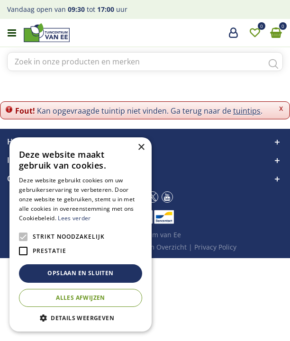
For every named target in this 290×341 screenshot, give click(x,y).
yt (167, 197)
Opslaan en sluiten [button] (80, 273)
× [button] (141, 147)
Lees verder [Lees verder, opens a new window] (74, 218)
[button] (80, 317)
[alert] (80, 234)
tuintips (247, 111)
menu (12, 33)
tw (152, 197)
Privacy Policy (215, 246)
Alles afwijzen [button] (80, 298)
